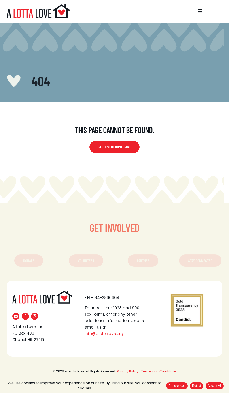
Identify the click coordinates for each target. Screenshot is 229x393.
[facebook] (25, 316)
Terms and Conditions (158, 371)
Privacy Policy (127, 371)
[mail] (15, 316)
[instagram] (34, 316)
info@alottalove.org (104, 333)
